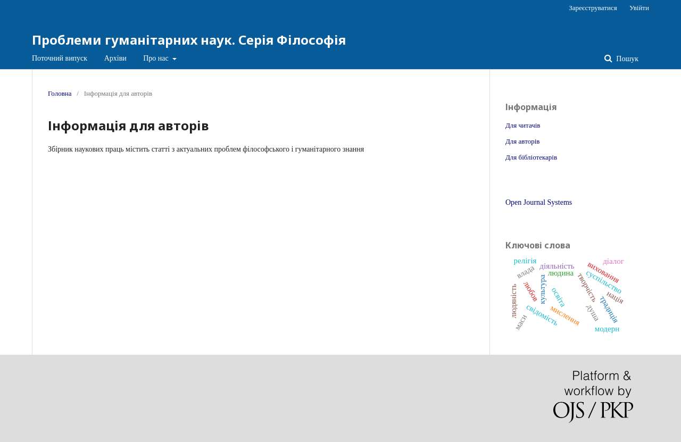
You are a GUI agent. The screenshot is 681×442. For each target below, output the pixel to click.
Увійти (639, 8)
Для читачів (522, 125)
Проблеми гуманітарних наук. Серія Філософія (189, 39)
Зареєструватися (593, 8)
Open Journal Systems (538, 202)
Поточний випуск (59, 58)
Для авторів (522, 141)
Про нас (156, 58)
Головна (60, 93)
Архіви (115, 58)
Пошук (626, 59)
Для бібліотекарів (531, 157)
